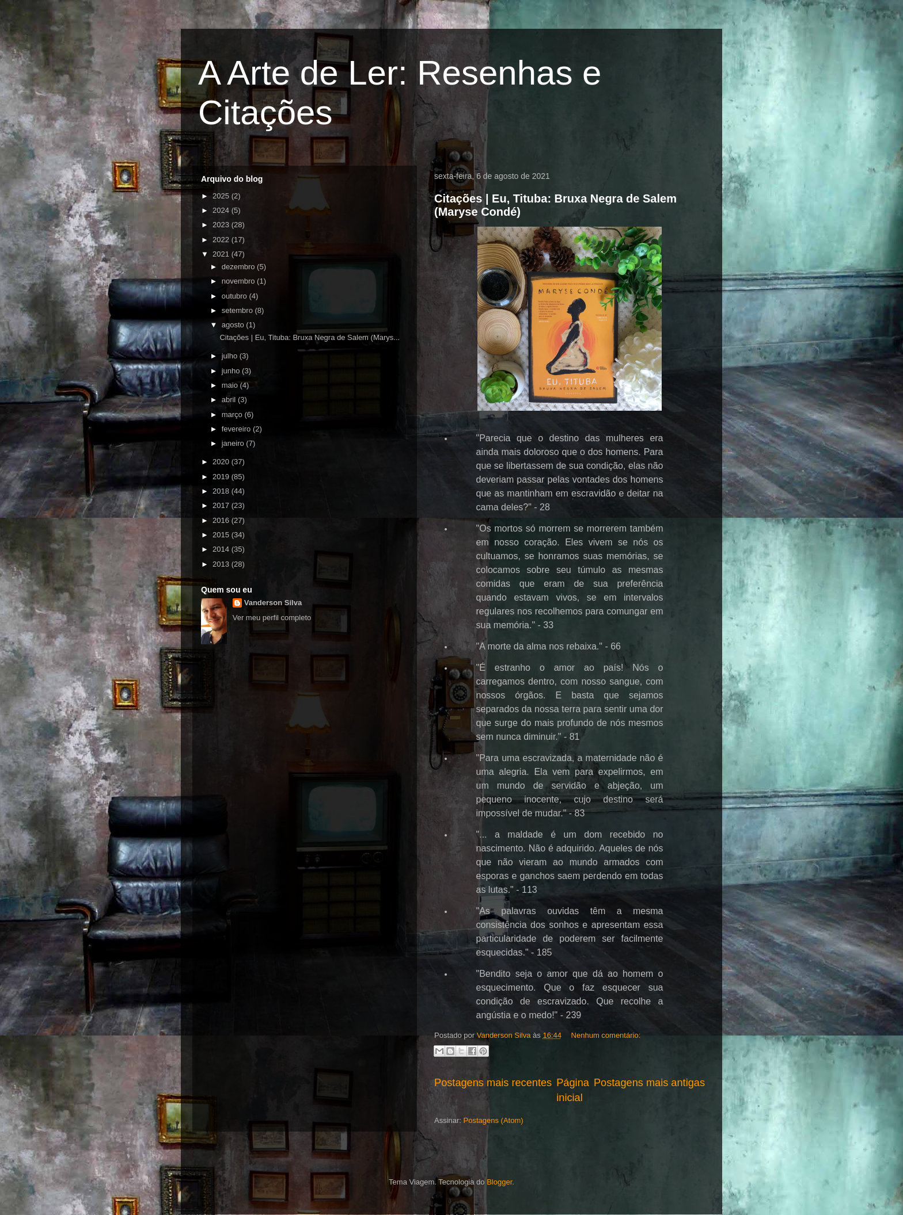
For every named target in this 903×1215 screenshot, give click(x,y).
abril (230, 399)
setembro (238, 310)
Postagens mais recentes (493, 1082)
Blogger (499, 1182)
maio (231, 385)
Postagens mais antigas (649, 1082)
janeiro (234, 443)
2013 (222, 564)
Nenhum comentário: (606, 1035)
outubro (235, 296)
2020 (222, 461)
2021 (222, 254)
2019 (222, 476)
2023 (222, 224)
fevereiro (237, 429)
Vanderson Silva (273, 602)
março (233, 414)
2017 (222, 505)
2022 (222, 239)
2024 (222, 210)
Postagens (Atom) (493, 1120)
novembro (239, 281)
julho (231, 355)
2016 (222, 520)
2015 (222, 534)
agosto (234, 324)
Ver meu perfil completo (272, 617)
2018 (222, 491)
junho (232, 370)
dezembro (239, 266)
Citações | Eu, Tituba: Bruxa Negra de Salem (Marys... (309, 337)
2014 (222, 549)
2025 (222, 196)
